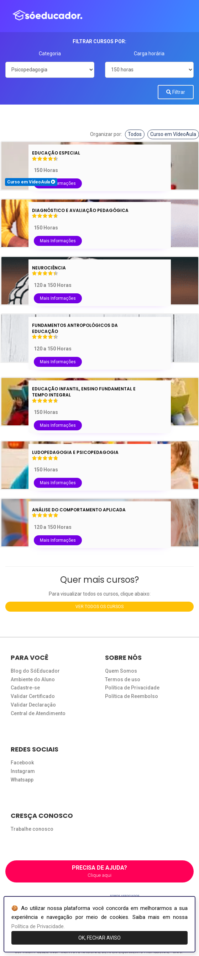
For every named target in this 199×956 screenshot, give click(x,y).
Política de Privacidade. (38, 926)
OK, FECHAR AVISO (99, 938)
